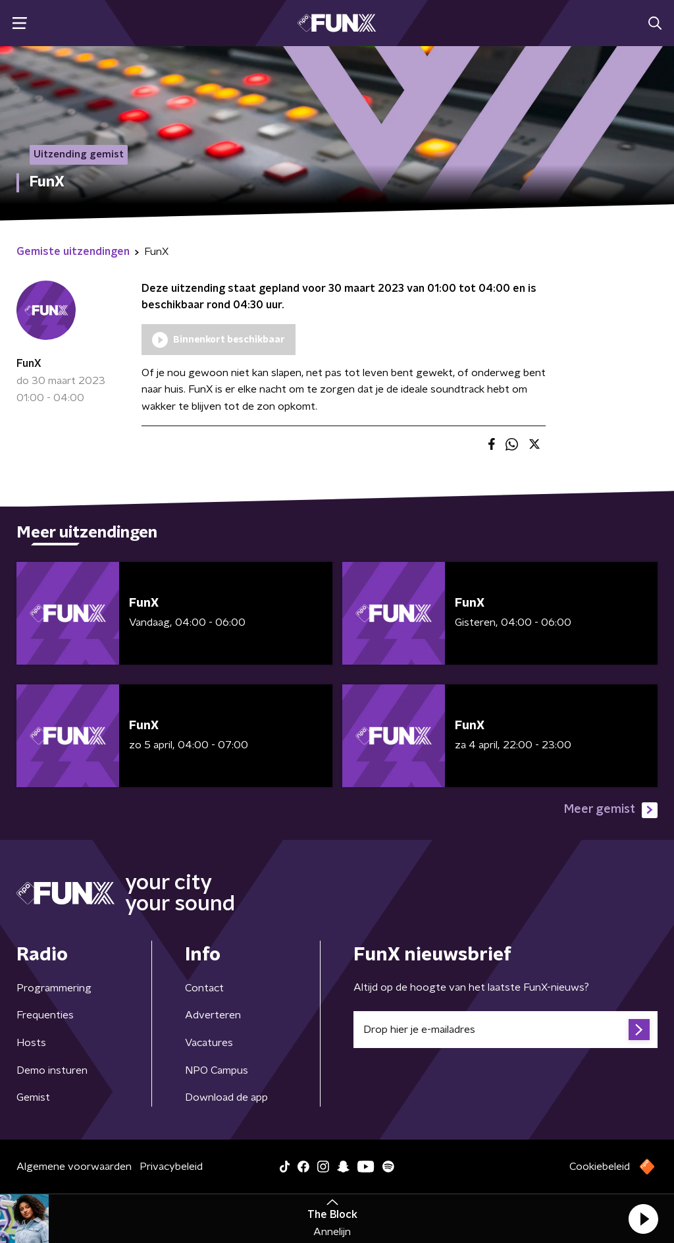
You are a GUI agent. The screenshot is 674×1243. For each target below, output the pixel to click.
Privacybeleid (171, 1166)
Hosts (31, 1042)
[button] (643, 1219)
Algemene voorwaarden (74, 1166)
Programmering (53, 988)
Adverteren (213, 1015)
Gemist (33, 1097)
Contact (204, 988)
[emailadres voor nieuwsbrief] (505, 1029)
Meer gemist (611, 810)
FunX (28, 363)
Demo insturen (52, 1070)
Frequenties (45, 1015)
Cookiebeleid (599, 1166)
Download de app (226, 1097)
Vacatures (209, 1042)
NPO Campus (216, 1070)
